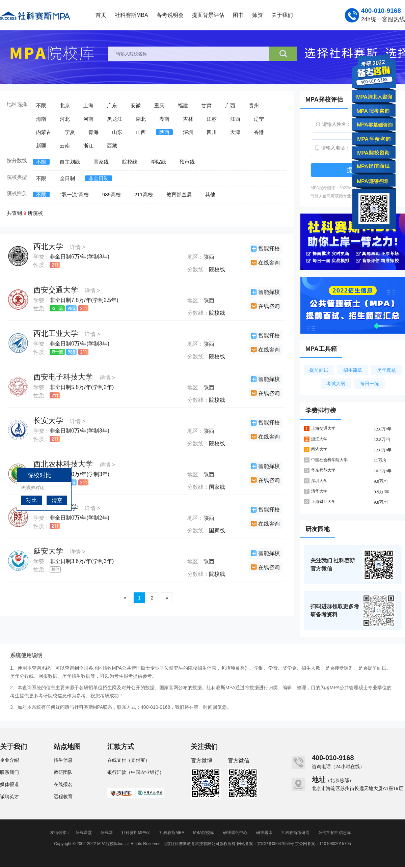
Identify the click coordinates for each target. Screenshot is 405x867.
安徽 (136, 105)
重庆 (159, 105)
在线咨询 (269, 262)
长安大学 (48, 420)
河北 (65, 119)
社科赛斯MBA (131, 15)
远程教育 (63, 796)
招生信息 (63, 760)
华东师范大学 (323, 470)
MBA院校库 (203, 832)
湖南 (164, 119)
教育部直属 (179, 194)
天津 (235, 132)
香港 (259, 132)
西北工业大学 (55, 333)
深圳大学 (319, 480)
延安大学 (48, 551)
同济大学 (319, 449)
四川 (212, 132)
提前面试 (318, 370)
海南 (41, 119)
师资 (257, 15)
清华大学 (319, 491)
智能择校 (269, 248)
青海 (93, 132)
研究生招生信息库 (335, 832)
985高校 (111, 194)
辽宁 (259, 119)
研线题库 (264, 832)
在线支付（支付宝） (128, 760)
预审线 (187, 162)
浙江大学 (319, 439)
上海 (88, 105)
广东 (112, 105)
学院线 (158, 162)
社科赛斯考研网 (295, 832)
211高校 (143, 194)
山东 (117, 132)
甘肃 (206, 105)
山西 (141, 132)
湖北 (141, 119)
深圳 (188, 132)
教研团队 (63, 772)
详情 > (77, 247)
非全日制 (98, 178)
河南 (88, 119)
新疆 (41, 145)
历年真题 (386, 370)
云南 (65, 145)
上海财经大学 (323, 501)
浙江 (88, 145)
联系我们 (9, 772)
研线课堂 (84, 832)
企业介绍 (9, 760)
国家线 (101, 162)
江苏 (212, 119)
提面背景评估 (208, 15)
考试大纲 (335, 383)
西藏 (112, 145)
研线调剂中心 (235, 832)
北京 (65, 105)
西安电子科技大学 (63, 377)
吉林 (188, 119)
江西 (235, 119)
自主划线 (70, 162)
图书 (238, 15)
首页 (101, 15)
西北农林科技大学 (63, 464)
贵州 (254, 105)
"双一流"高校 (74, 194)
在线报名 (63, 784)
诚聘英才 (9, 796)
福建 (183, 105)
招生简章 (352, 370)
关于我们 (282, 15)
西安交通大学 (55, 290)
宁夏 (70, 132)
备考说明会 (170, 15)
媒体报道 (9, 784)
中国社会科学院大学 (329, 459)
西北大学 (48, 246)
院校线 (129, 162)
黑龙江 (114, 119)
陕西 (164, 132)
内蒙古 (43, 132)
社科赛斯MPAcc (136, 832)
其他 (210, 194)
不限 (41, 105)
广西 (230, 105)
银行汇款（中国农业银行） (135, 772)
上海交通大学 (323, 428)
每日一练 (369, 383)
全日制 (67, 178)
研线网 (107, 832)
